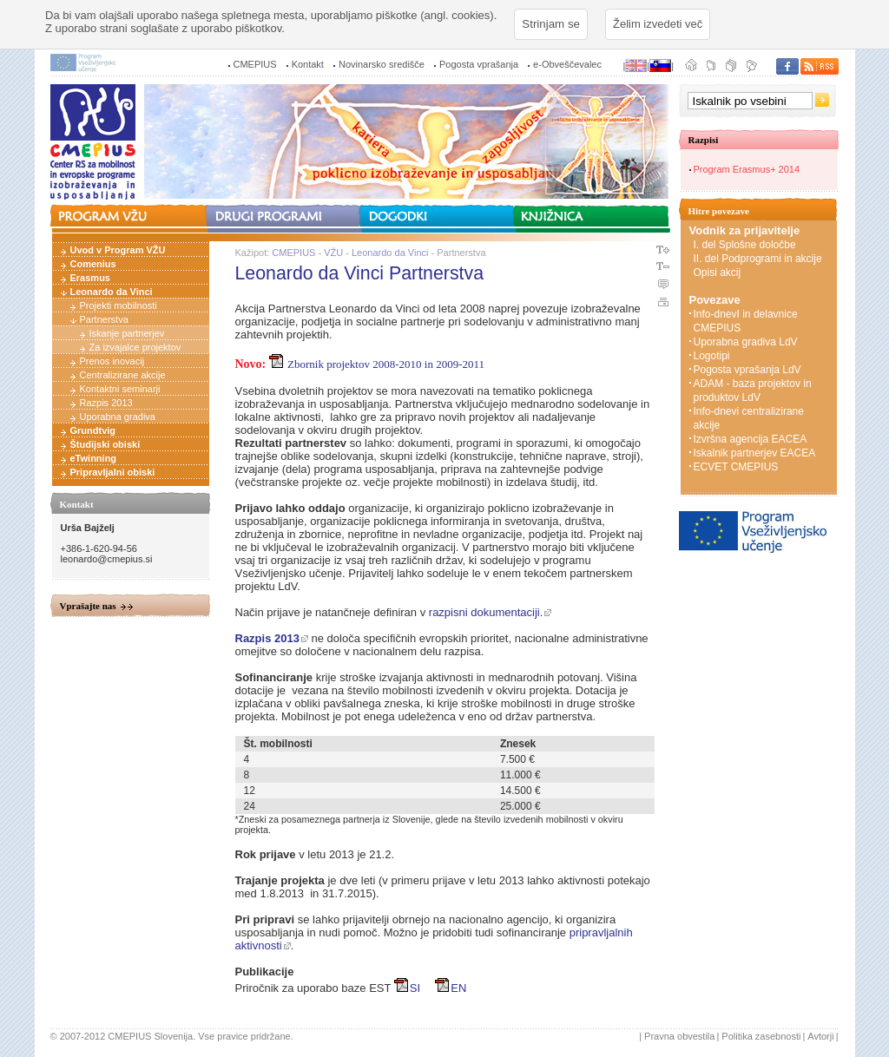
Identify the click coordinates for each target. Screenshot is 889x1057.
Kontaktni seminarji (120, 389)
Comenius (93, 264)
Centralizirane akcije (123, 375)
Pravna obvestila (679, 1036)
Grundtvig (93, 430)
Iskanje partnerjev (127, 333)
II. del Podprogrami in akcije (758, 259)
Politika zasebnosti (760, 1036)
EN (450, 988)
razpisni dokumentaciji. (486, 612)
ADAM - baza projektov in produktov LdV (753, 391)
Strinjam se (551, 23)
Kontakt (308, 64)
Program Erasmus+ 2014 (747, 169)
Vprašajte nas (88, 606)
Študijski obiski (105, 444)
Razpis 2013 (106, 402)
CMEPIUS (255, 64)
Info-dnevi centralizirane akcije (749, 418)
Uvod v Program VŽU (118, 250)
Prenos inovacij (112, 361)
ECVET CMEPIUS (736, 467)
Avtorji (820, 1036)
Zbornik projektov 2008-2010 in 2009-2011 (376, 364)
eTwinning (93, 458)
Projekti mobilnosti (118, 305)
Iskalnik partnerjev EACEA (755, 453)
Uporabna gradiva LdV (746, 342)
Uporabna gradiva (117, 416)
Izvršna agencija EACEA (750, 439)
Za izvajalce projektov (135, 347)
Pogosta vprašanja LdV (747, 370)
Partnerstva (104, 319)
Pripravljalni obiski (112, 472)
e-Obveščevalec (567, 64)
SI (407, 988)
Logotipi (712, 356)
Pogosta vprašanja (478, 64)
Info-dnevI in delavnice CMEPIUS (746, 321)
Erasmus (90, 277)
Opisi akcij (717, 272)
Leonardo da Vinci (111, 291)
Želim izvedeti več (657, 23)
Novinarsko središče (382, 64)
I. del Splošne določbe (745, 245)
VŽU (333, 252)
